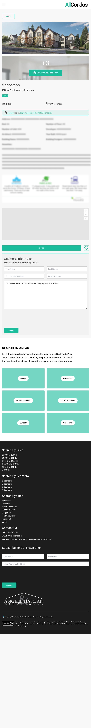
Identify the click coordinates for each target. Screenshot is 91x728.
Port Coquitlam (8, 515)
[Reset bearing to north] (86, 218)
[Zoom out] (86, 214)
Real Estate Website (32, 617)
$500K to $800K (9, 455)
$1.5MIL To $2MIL (10, 464)
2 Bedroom (7, 484)
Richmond (6, 519)
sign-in (17, 112)
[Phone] (24, 276)
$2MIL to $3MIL (9, 467)
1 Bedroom (7, 480)
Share (41, 248)
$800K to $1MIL (9, 458)
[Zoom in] (86, 211)
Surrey (5, 522)
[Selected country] (5, 276)
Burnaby (5, 503)
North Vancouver (9, 506)
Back (8, 16)
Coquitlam (6, 512)
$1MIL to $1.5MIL (10, 461)
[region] (45, 224)
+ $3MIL (6, 470)
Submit (11, 330)
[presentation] (23, 323)
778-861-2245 (12, 532)
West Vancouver (9, 509)
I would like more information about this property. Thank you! (45, 295)
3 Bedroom (7, 487)
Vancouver (6, 500)
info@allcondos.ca (15, 536)
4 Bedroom (7, 490)
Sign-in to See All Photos (45, 72)
